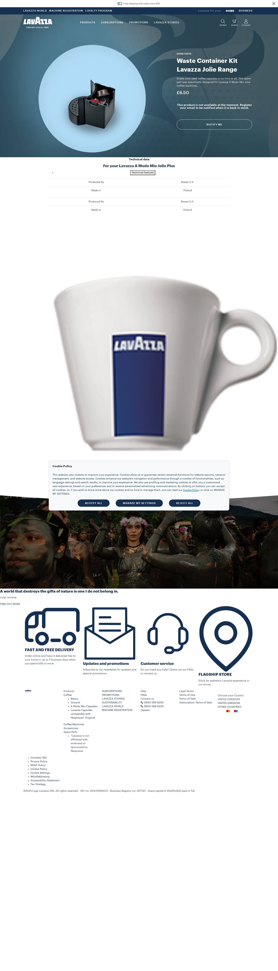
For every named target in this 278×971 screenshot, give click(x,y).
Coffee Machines (74, 724)
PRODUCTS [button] (87, 22)
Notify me (214, 124)
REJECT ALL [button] (184, 503)
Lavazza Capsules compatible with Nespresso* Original (83, 714)
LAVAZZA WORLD (35, 11)
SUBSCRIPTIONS (112, 691)
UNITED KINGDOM (229, 703)
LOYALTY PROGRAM (98, 11)
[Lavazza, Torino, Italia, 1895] (37, 22)
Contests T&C (39, 757)
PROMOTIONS (110, 695)
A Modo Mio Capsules (84, 706)
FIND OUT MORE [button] (10, 604)
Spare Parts (70, 732)
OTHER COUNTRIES (229, 707)
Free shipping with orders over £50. (141, 4)
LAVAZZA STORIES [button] (166, 22)
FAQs (144, 695)
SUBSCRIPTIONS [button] (112, 22)
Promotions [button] (138, 22)
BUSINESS (246, 11)
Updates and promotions (106, 664)
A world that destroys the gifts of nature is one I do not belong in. (59, 591)
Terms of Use (187, 695)
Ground (75, 702)
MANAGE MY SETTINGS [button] (139, 503)
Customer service (157, 664)
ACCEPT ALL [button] (93, 503)
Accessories (71, 728)
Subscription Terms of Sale (195, 702)
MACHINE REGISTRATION (66, 11)
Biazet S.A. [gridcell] (187, 182)
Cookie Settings (40, 773)
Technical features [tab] (143, 172)
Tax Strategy (38, 784)
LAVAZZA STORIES (113, 699)
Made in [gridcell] (96, 190)
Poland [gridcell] (187, 190)
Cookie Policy (39, 769)
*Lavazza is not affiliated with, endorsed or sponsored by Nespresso (80, 743)
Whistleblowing (40, 776)
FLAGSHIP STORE (215, 674)
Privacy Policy (39, 761)
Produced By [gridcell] (96, 182)
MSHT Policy (38, 765)
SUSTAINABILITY (112, 702)
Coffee (68, 695)
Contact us (147, 699)
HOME (230, 11)
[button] (274, 4)
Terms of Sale (187, 699)
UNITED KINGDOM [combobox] (229, 699)
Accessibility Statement (45, 780)
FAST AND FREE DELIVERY (49, 650)
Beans (74, 699)
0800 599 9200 (154, 706)
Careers (145, 710)
